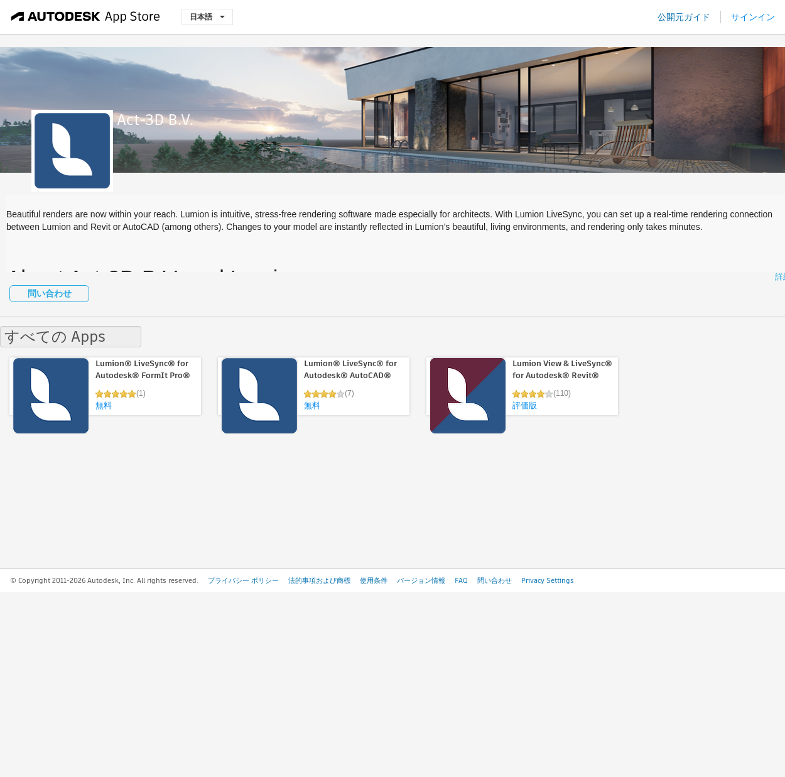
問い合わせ (50, 293)
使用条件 (373, 580)
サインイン (753, 17)
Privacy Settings (547, 580)
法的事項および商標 (319, 580)
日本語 (207, 16)
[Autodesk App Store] (85, 17)
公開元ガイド (684, 17)
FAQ (461, 580)
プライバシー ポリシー (243, 580)
